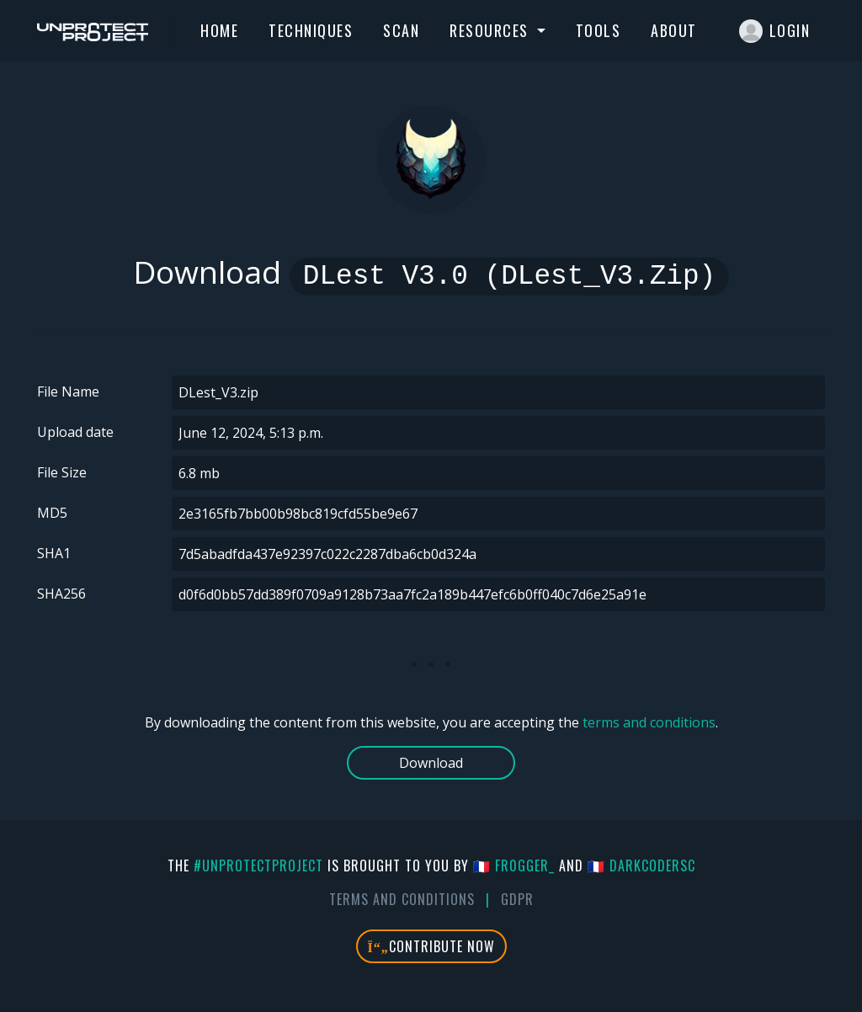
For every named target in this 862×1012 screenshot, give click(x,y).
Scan (401, 30)
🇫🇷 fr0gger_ (514, 865)
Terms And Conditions (402, 899)
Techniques (311, 30)
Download (431, 763)
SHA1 (54, 553)
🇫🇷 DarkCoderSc (641, 865)
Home (219, 30)
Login (775, 31)
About (674, 30)
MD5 (52, 512)
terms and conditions (649, 722)
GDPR (517, 899)
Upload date (75, 432)
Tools (598, 30)
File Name (68, 391)
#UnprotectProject (258, 865)
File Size (62, 472)
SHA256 (61, 593)
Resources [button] (491, 30)
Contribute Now (431, 946)
